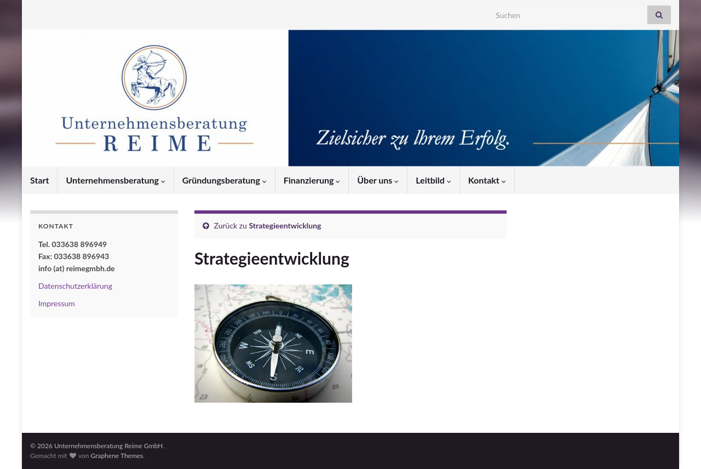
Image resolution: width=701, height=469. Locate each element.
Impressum (56, 303)
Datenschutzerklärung (75, 285)
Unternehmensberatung (115, 180)
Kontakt (487, 180)
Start (39, 180)
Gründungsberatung (224, 180)
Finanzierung (312, 180)
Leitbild (433, 180)
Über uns (378, 180)
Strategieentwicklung (285, 225)
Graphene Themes (116, 455)
